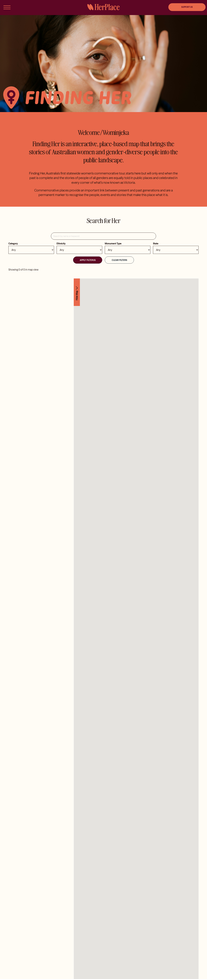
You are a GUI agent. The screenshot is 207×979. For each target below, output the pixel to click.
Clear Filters (119, 260)
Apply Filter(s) (88, 260)
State (155, 243)
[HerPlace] (103, 5)
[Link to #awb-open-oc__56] (7, 7)
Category (13, 243)
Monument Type (113, 243)
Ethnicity (61, 243)
